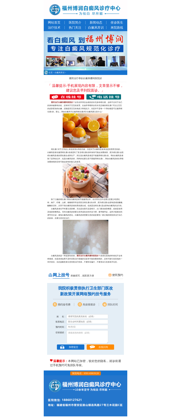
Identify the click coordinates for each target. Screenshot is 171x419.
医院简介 (75, 22)
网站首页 (54, 22)
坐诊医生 (117, 22)
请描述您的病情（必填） (87, 338)
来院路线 (117, 27)
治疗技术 (54, 27)
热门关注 (75, 27)
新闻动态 (96, 22)
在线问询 (103, 349)
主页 (51, 73)
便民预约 (117, 275)
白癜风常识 (96, 27)
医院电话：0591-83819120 (85, 376)
